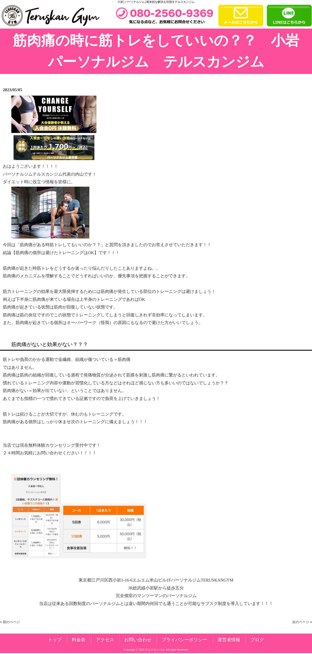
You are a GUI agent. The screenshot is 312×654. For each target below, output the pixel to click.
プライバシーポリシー (184, 639)
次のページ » (302, 622)
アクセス (105, 639)
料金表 (78, 639)
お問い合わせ (137, 639)
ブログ (257, 639)
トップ (55, 639)
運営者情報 (229, 639)
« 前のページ (10, 622)
